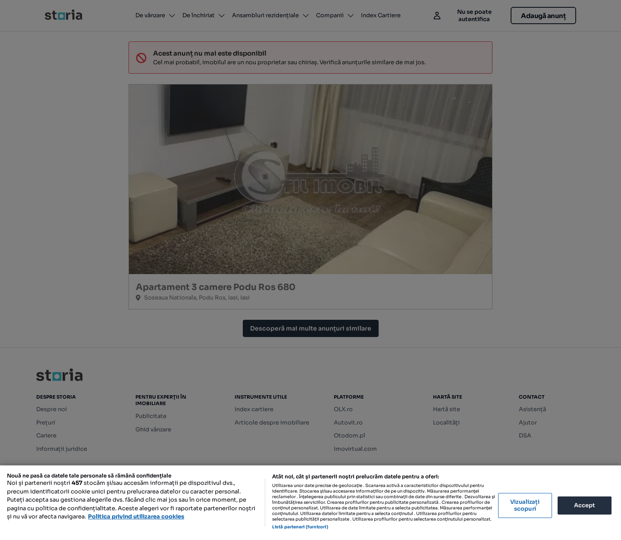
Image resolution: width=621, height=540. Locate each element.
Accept (585, 505)
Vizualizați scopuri (524, 505)
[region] (310, 502)
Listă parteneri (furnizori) (300, 527)
